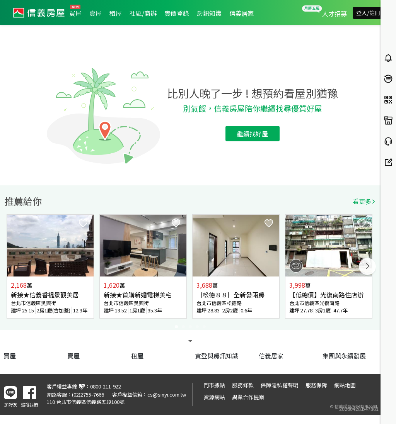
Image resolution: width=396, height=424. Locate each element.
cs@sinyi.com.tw (166, 394)
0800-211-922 (105, 386)
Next (367, 266)
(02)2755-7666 (88, 394)
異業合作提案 (248, 397)
